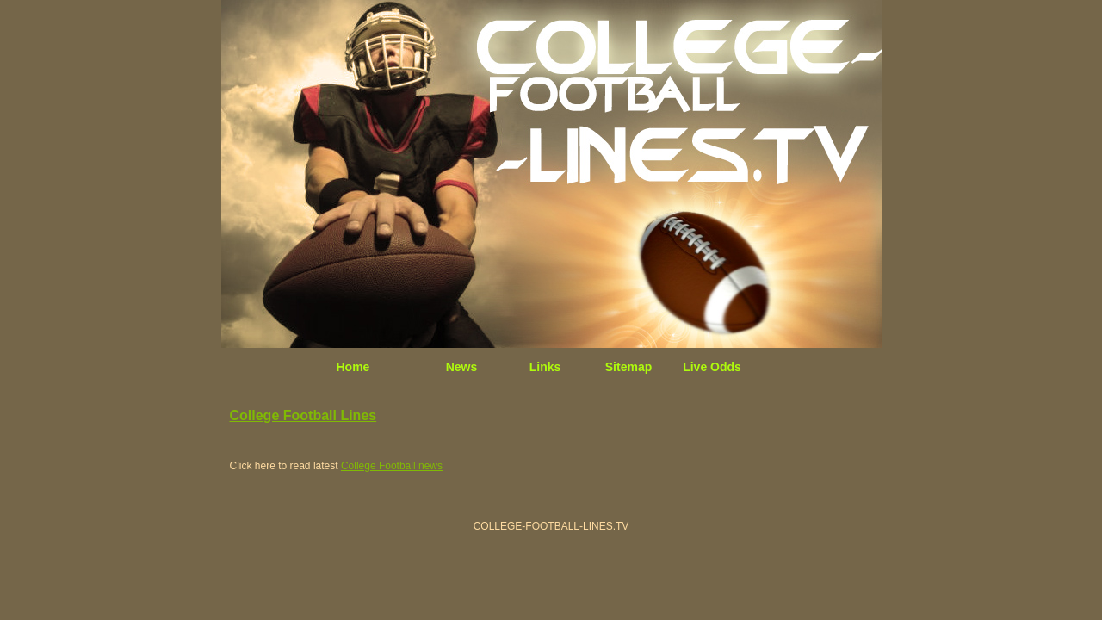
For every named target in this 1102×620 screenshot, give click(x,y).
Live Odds (712, 367)
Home (353, 367)
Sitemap (628, 367)
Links (545, 367)
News (462, 367)
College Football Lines (303, 415)
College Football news (392, 466)
